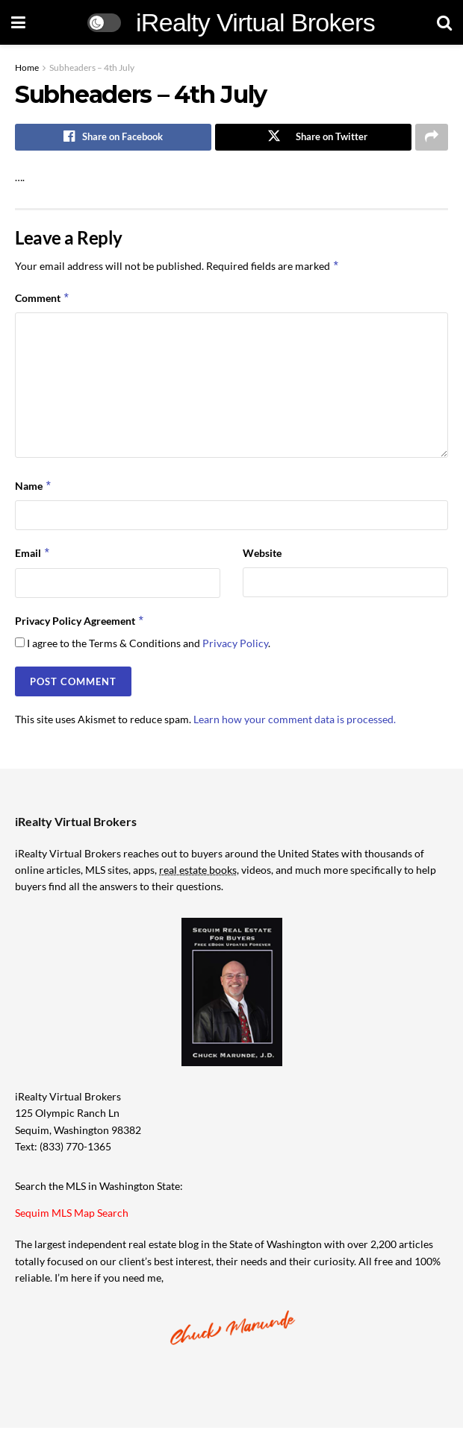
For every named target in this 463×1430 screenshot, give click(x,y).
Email (33, 555)
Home (27, 67)
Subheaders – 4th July (91, 67)
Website (262, 555)
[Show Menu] (18, 22)
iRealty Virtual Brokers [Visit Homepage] (255, 22)
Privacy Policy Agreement (80, 622)
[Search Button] (444, 22)
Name (33, 487)
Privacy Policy (235, 645)
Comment (42, 300)
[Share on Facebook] (113, 138)
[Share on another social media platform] (431, 138)
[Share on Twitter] (313, 138)
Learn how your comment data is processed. (294, 721)
